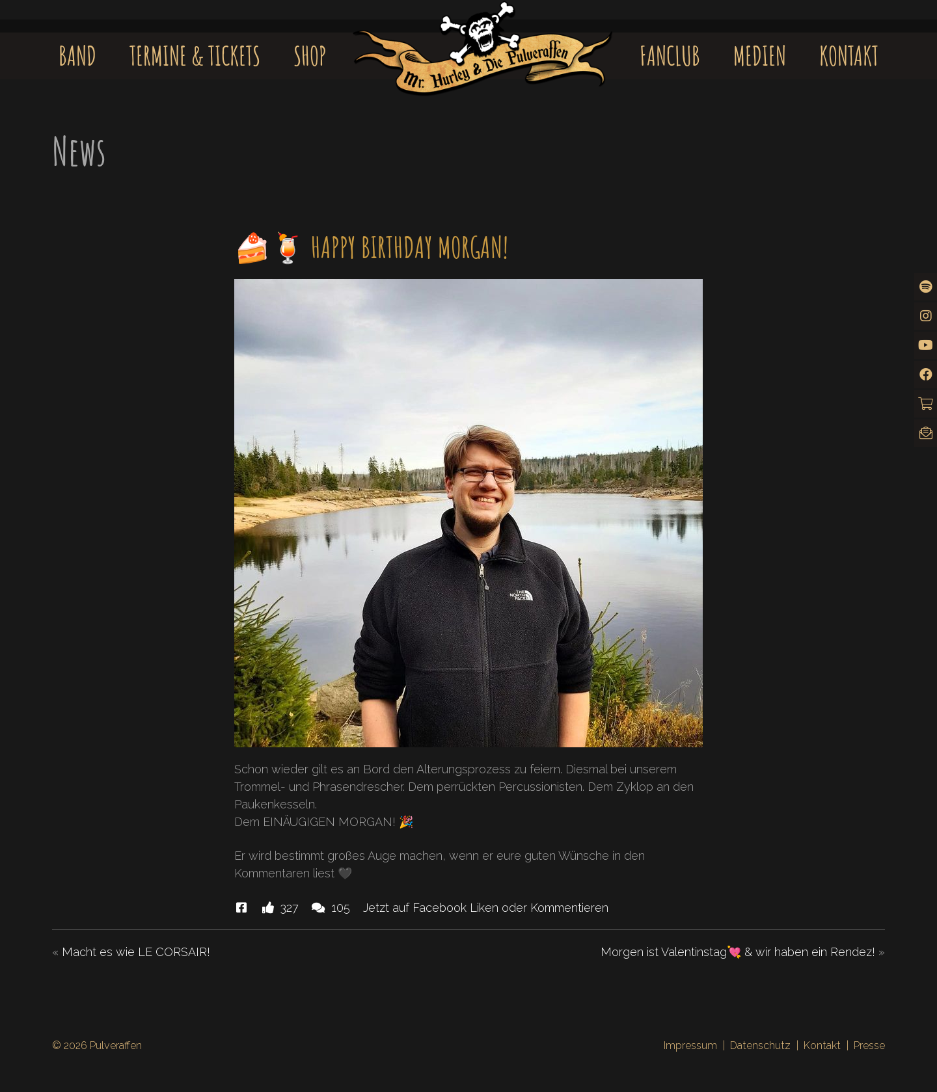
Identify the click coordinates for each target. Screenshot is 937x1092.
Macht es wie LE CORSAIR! (136, 952)
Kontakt (848, 55)
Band (77, 55)
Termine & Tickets (194, 55)
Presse (869, 1045)
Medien (759, 55)
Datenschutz (760, 1045)
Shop (310, 55)
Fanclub (670, 55)
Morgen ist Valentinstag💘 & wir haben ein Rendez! (738, 952)
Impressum (690, 1045)
